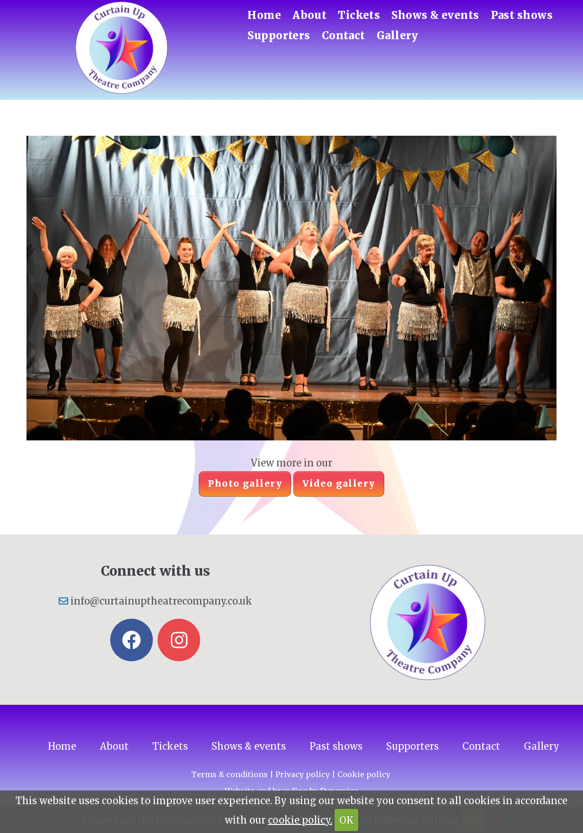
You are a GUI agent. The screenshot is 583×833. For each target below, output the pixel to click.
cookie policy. (300, 820)
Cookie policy (363, 774)
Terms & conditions (229, 774)
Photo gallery (245, 483)
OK (346, 820)
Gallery (397, 35)
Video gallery (338, 483)
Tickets (359, 15)
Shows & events (435, 15)
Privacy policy (302, 774)
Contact (343, 35)
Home (264, 15)
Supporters (278, 35)
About (309, 15)
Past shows (522, 15)
